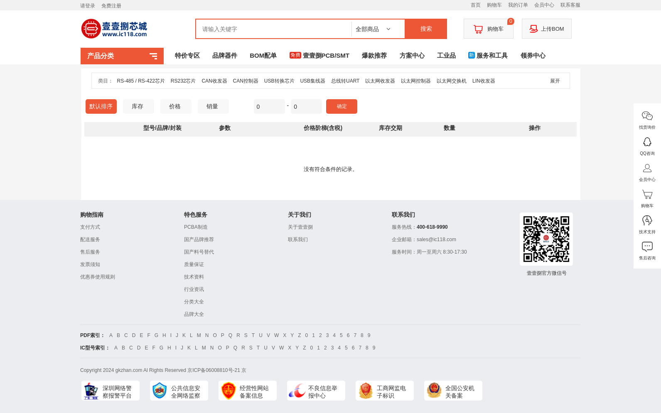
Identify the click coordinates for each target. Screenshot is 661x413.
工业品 (446, 55)
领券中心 (533, 55)
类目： (105, 81)
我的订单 (518, 5)
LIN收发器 (483, 81)
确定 (342, 106)
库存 (141, 106)
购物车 (494, 5)
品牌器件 (224, 55)
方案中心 (412, 55)
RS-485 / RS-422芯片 (141, 81)
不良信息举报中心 (322, 392)
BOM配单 (263, 55)
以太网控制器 (416, 81)
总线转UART (345, 81)
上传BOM (546, 28)
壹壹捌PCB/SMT (320, 55)
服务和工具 (488, 55)
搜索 (426, 28)
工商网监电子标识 (391, 392)
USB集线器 (312, 81)
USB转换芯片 (279, 81)
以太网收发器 (380, 81)
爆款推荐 (374, 55)
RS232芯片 (183, 81)
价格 (178, 106)
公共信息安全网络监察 (185, 392)
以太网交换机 (452, 81)
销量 (215, 106)
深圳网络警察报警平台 (117, 392)
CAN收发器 (214, 81)
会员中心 (544, 5)
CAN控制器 (245, 81)
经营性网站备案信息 (254, 392)
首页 (476, 5)
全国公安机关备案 (459, 392)
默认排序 (101, 106)
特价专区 (187, 55)
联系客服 (570, 5)
